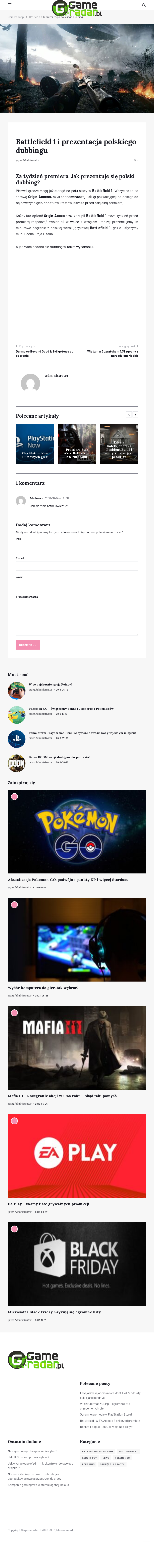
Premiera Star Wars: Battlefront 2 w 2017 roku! (77, 453)
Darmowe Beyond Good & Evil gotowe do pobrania (44, 353)
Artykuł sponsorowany (97, 1451)
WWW (19, 577)
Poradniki (88, 1464)
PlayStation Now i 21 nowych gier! (35, 455)
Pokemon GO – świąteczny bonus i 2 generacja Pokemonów (71, 708)
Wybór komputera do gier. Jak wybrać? (43, 987)
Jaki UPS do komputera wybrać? (29, 1457)
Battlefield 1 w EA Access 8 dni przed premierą (110, 1420)
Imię (18, 538)
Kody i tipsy (89, 1457)
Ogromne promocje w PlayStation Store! (106, 1414)
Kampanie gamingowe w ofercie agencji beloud (38, 1485)
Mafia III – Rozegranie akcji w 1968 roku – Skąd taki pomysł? (63, 1095)
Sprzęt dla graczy (112, 1464)
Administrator (31, 160)
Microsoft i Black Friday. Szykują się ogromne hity (54, 1312)
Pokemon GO (122, 1457)
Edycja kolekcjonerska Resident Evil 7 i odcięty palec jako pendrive (119, 449)
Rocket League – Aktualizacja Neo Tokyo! (106, 1426)
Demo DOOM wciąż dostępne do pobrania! (59, 757)
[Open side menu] (9, 5)
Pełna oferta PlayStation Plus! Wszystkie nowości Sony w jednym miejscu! (82, 733)
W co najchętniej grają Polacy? (51, 684)
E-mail (20, 558)
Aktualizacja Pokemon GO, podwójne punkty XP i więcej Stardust (68, 879)
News (105, 1457)
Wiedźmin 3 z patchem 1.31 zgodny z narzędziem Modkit (112, 353)
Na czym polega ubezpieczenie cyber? (32, 1451)
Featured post (128, 1451)
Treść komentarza (27, 596)
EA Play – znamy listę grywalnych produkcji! (49, 1204)
